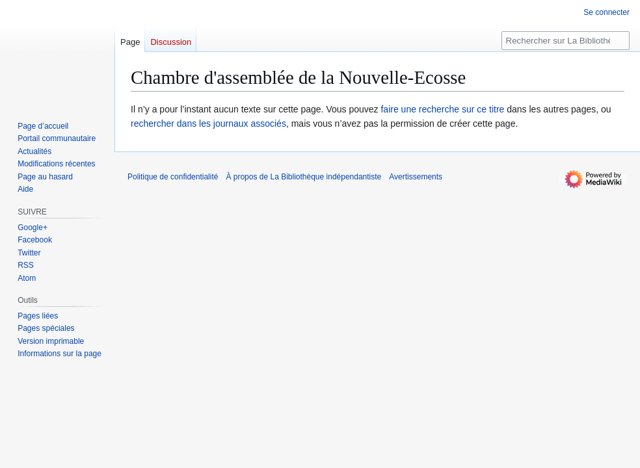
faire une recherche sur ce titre (442, 109)
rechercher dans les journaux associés (208, 123)
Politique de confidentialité (172, 176)
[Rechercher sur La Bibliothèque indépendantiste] (565, 40)
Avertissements (415, 176)
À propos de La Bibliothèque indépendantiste (303, 176)
